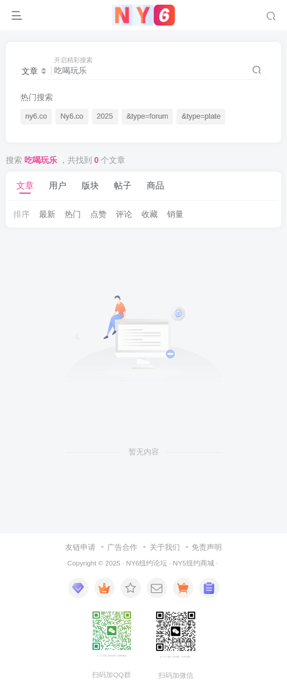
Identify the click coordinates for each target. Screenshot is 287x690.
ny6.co (36, 116)
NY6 (132, 563)
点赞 (98, 214)
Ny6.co (72, 116)
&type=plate (201, 116)
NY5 (179, 563)
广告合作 (122, 547)
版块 (90, 185)
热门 (73, 214)
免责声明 (207, 547)
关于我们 (165, 547)
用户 (57, 185)
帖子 (123, 185)
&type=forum (147, 116)
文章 (25, 185)
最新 (47, 214)
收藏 (149, 214)
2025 (105, 116)
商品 (155, 185)
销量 (175, 214)
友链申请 (80, 547)
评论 (124, 214)
